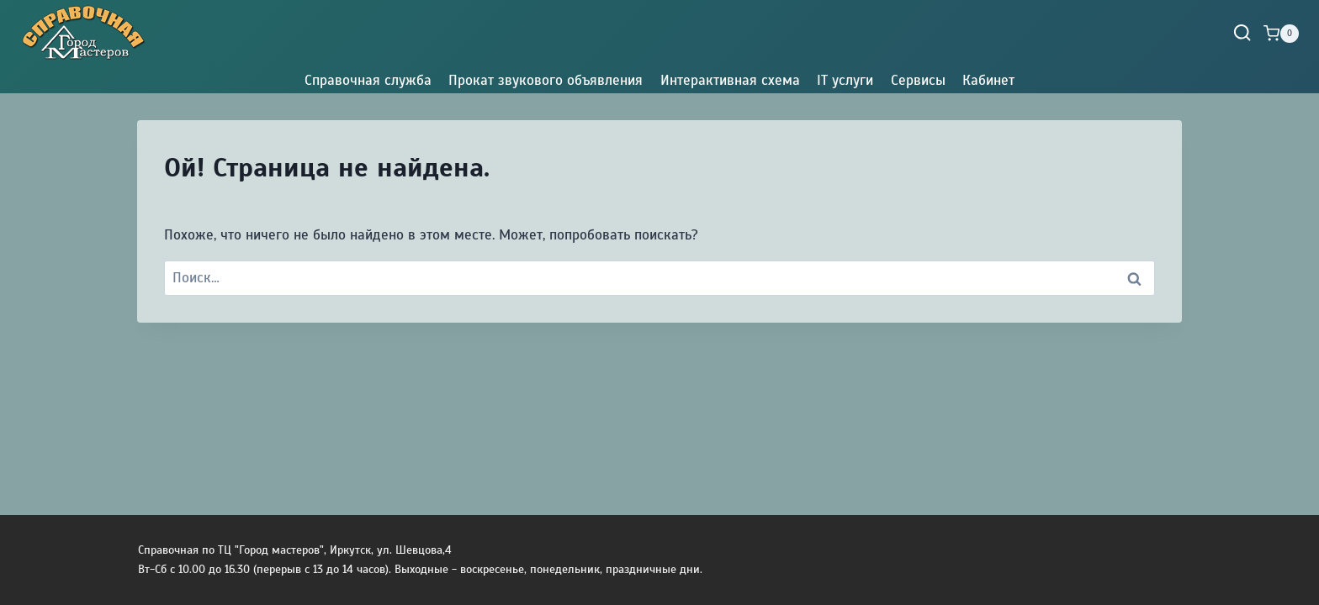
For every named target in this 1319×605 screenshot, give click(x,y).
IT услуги (845, 80)
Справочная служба (368, 80)
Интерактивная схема (730, 80)
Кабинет (988, 80)
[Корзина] (1281, 33)
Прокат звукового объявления (545, 80)
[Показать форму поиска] (1242, 33)
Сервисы (918, 80)
